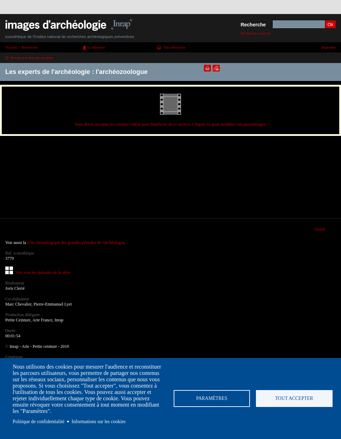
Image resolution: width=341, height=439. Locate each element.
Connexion (96, 47)
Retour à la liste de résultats (32, 58)
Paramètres (211, 398)
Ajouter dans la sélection (207, 68)
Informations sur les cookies (99, 421)
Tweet (320, 229)
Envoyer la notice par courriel (216, 68)
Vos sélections (174, 47)
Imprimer (328, 47)
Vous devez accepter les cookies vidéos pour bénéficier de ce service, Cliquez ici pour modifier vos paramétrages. (170, 124)
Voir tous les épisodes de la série (42, 272)
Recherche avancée (255, 33)
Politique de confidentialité (38, 421)
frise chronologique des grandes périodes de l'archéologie (75, 242)
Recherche (253, 24)
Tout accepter (294, 398)
